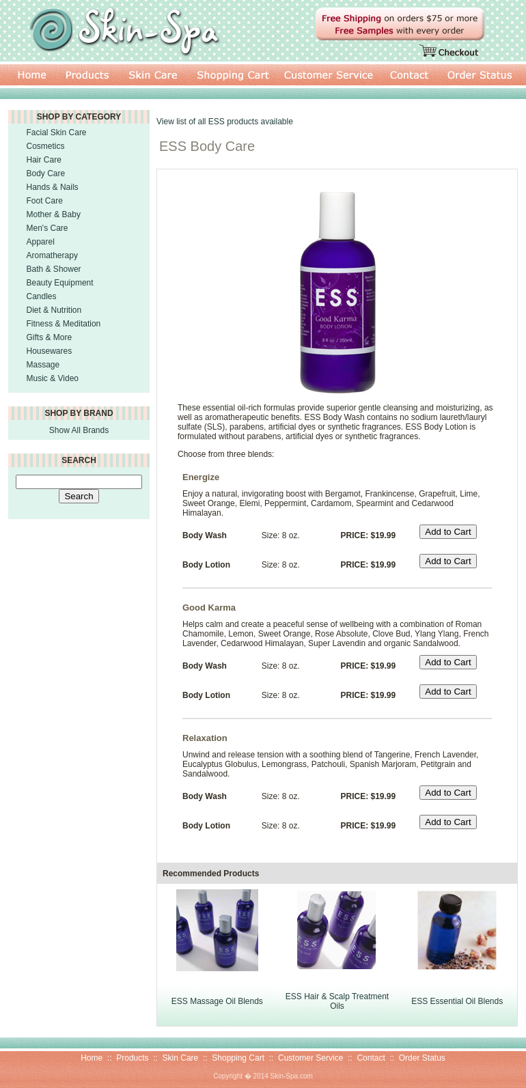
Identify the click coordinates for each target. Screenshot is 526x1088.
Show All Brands (79, 430)
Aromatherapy (52, 255)
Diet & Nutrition (54, 310)
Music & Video (53, 378)
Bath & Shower (54, 269)
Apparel (41, 242)
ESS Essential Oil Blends (457, 1001)
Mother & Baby (54, 214)
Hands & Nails (53, 187)
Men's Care (47, 228)
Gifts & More (49, 337)
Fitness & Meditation (64, 324)
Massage (43, 364)
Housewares (49, 351)
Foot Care (45, 201)
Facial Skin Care (57, 132)
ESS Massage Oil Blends (217, 1001)
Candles (42, 296)
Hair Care (44, 160)
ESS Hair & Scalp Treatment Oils (337, 1001)
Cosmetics (46, 146)
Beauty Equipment (60, 283)
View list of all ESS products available (224, 121)
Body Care (46, 173)
